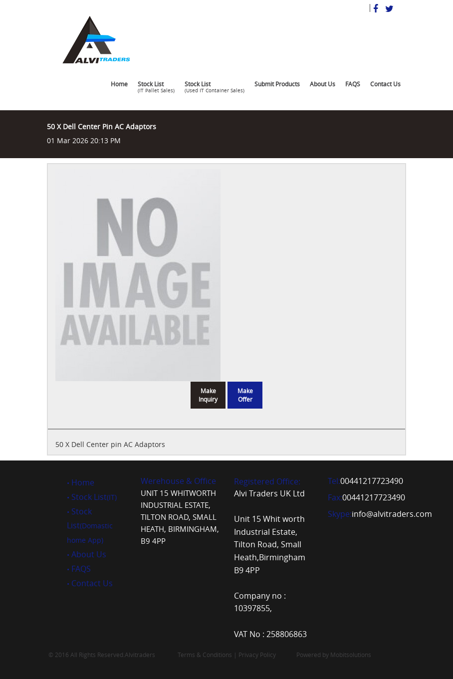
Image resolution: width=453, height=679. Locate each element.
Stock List (156, 89)
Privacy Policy (257, 655)
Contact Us (385, 84)
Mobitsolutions (350, 655)
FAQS (352, 84)
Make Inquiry (208, 395)
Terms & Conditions (205, 655)
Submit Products (277, 84)
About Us (322, 84)
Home (119, 84)
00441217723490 (371, 480)
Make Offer (245, 395)
